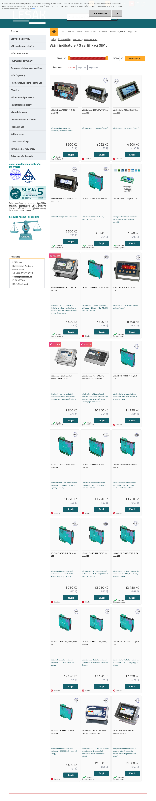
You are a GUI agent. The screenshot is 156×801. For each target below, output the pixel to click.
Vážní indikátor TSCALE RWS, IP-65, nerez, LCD (64, 200)
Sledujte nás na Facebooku (24, 217)
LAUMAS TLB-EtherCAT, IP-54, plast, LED (126, 643)
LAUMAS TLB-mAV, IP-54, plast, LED (95, 287)
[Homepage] (55, 31)
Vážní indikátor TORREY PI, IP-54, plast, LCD (63, 111)
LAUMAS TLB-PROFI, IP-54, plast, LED (125, 377)
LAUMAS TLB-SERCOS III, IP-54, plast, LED (62, 732)
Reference (103, 31)
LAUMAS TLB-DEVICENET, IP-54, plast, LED (63, 466)
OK (117, 13)
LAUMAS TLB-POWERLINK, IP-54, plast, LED (94, 643)
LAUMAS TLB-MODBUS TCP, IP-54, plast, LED (125, 554)
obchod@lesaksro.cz (22, 276)
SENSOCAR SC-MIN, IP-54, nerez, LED (125, 288)
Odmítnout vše (100, 13)
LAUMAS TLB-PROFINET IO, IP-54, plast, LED (125, 466)
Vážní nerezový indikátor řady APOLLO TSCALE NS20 (61, 377)
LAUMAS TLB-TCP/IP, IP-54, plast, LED (63, 554)
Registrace (132, 31)
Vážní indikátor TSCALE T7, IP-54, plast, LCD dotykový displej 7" (94, 732)
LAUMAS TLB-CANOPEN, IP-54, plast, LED (93, 466)
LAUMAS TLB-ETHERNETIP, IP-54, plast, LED (94, 554)
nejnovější (93, 67)
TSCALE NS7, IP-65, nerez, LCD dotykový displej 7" (124, 732)
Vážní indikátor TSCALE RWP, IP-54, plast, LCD (95, 111)
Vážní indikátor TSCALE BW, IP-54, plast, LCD (125, 111)
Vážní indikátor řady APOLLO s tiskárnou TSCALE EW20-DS (93, 377)
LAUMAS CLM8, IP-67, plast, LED (125, 198)
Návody (56, 38)
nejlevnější (70, 67)
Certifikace (77, 39)
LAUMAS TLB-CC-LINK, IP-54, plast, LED (64, 643)
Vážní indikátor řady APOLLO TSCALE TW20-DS (64, 288)
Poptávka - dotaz (74, 31)
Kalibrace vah (90, 31)
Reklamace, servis (117, 31)
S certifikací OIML (90, 39)
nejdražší (82, 67)
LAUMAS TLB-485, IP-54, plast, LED (95, 198)
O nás (62, 31)
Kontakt (65, 38)
